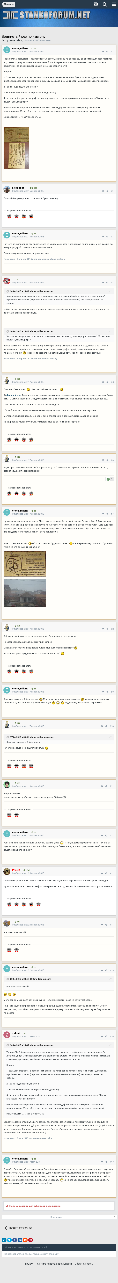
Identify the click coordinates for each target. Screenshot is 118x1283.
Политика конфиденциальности (54, 1263)
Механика (46, 40)
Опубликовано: (28, 51)
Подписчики (56, 1217)
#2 (112, 191)
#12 (112, 835)
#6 (112, 460)
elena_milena (16, 40)
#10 (112, 726)
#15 (112, 970)
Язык (29, 1263)
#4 (112, 282)
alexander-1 (19, 187)
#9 (112, 692)
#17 (112, 1162)
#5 (112, 382)
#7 (112, 514)
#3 (112, 236)
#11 (112, 786)
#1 (112, 51)
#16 (112, 1036)
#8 (112, 629)
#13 (112, 873)
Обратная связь (84, 1263)
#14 (112, 924)
